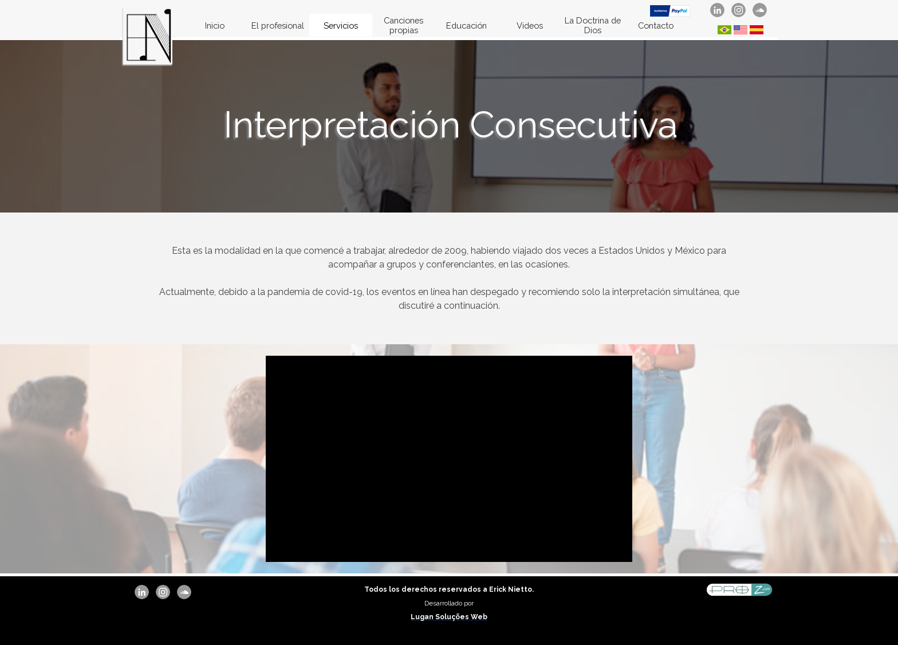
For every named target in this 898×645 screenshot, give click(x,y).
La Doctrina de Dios (593, 25)
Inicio (214, 25)
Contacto (656, 25)
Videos (530, 25)
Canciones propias (403, 25)
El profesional (277, 25)
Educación (466, 25)
